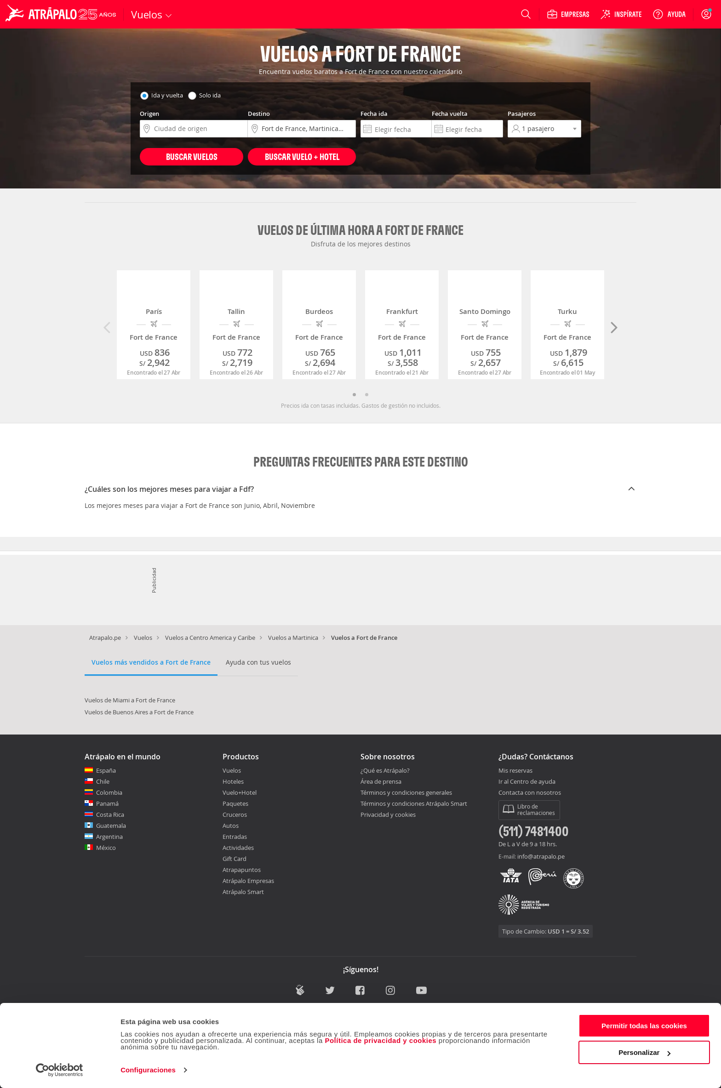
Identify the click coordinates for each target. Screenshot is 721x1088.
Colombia (109, 792)
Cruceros (235, 814)
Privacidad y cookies (388, 814)
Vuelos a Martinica (293, 637)
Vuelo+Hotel (240, 792)
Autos (231, 825)
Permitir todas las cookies (644, 1026)
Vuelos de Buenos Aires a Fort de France (139, 712)
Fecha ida (374, 113)
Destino (259, 113)
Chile (102, 781)
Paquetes (235, 803)
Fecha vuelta (450, 113)
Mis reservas (515, 771)
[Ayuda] (669, 14)
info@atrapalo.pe (541, 856)
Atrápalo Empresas (248, 881)
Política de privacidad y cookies (380, 1040)
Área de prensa (380, 781)
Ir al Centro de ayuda (526, 782)
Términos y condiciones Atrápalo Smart (413, 803)
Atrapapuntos (242, 870)
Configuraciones (148, 1070)
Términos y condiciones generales (406, 792)
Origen (149, 113)
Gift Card (234, 858)
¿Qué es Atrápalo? (385, 770)
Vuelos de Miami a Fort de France (130, 700)
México (106, 847)
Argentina (109, 836)
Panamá (107, 803)
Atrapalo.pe (105, 637)
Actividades (238, 847)
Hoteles (233, 781)
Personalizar (644, 1052)
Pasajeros (522, 113)
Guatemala (111, 825)
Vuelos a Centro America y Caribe (210, 637)
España (106, 770)
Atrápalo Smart (243, 892)
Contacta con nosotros (529, 793)
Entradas (235, 836)
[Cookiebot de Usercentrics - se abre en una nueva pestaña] (59, 1070)
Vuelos (143, 637)
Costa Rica (110, 814)
